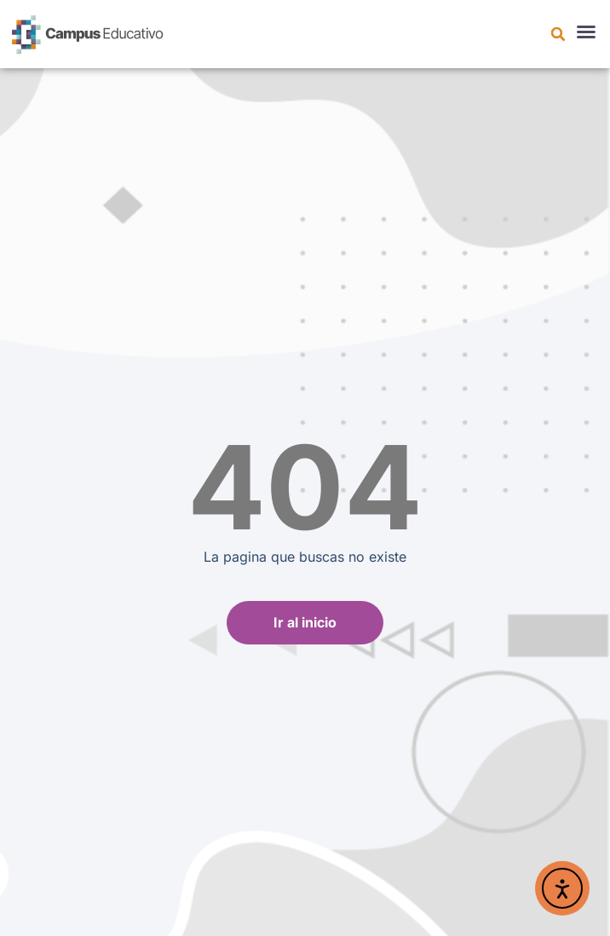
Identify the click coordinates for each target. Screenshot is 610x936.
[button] (558, 34)
